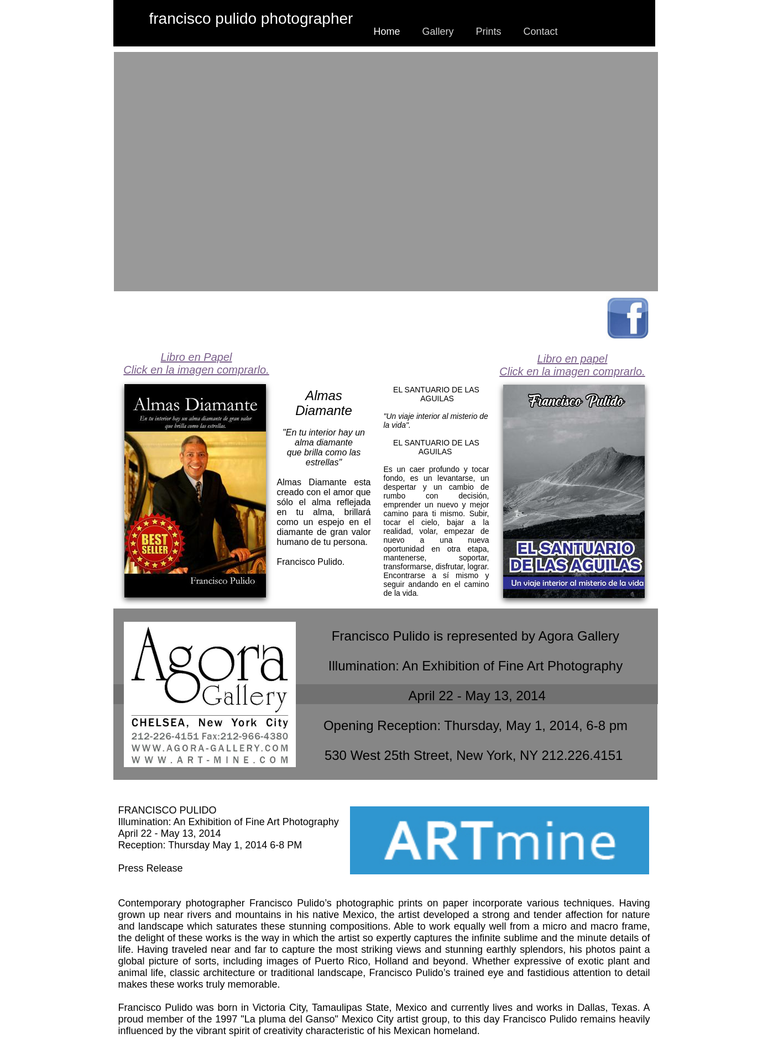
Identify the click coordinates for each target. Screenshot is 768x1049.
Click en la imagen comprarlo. (572, 371)
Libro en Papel (196, 357)
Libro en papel (572, 359)
